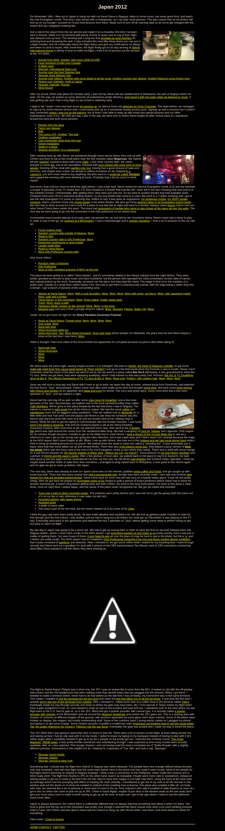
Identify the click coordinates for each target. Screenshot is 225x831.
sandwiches (37, 412)
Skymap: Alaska (47, 757)
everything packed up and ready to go (133, 533)
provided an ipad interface (116, 38)
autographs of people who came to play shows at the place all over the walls (143, 208)
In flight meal (46, 66)
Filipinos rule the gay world (92, 726)
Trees (41, 302)
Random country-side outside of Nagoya (62, 233)
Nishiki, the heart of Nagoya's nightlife (150, 366)
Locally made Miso (49, 245)
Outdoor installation (49, 137)
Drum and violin (101, 333)
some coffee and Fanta (147, 471)
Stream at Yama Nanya (52, 293)
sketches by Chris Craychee (139, 106)
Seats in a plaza (47, 146)
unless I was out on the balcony (67, 112)
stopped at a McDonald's (79, 220)
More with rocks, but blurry (140, 293)
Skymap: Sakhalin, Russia (53, 84)
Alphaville (127, 412)
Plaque (128, 309)
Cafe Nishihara (39, 406)
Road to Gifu (45, 236)
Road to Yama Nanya (51, 248)
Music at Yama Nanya (51, 320)
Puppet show (73, 320)
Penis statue (91, 299)
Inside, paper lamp (111, 299)
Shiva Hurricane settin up (53, 330)
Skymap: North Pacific (51, 754)
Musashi (118, 309)
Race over (119, 378)
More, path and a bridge (52, 296)
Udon (131, 508)
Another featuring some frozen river (169, 78)
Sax (61, 333)
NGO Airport (45, 87)
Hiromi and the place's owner (61, 455)
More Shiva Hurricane (78, 333)
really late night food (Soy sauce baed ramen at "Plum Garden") (68, 369)
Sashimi (44, 161)
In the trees (108, 306)
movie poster (82, 202)
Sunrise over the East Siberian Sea (59, 72)
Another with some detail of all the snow (87, 78)
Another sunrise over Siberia (129, 78)
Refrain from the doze (51, 125)
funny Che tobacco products (46, 424)
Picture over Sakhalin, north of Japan (60, 81)
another (184, 452)
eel (52, 164)
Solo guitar (44, 323)
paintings (64, 542)
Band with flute (47, 326)
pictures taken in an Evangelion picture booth (164, 202)
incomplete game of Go (90, 480)
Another (62, 134)
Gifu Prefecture (47, 266)
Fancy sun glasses (49, 128)
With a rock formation (87, 293)
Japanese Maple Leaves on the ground (61, 306)
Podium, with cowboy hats (141, 378)
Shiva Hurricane (47, 333)
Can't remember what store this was (59, 140)
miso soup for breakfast (103, 400)
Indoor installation (48, 143)
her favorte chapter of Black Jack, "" (101, 452)
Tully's (185, 701)
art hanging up (88, 106)
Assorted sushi (47, 502)
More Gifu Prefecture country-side (58, 251)
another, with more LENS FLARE (80, 59)
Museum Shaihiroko (113, 714)
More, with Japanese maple (173, 293)
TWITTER (59, 827)
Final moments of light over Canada (59, 63)
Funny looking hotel (50, 230)
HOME (34, 827)
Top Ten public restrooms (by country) (52, 726)
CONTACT (45, 827)
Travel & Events (54, 819)
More (91, 233)
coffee (125, 409)
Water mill (140, 309)
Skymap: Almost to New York (55, 760)
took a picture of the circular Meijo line (149, 434)
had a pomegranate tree (102, 474)
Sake (85, 161)
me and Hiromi (169, 452)
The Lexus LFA (47, 134)
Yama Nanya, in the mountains (56, 299)
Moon (151, 309)
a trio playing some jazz (133, 446)
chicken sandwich (139, 220)
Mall (40, 131)
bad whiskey (138, 459)
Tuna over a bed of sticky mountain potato (63, 493)
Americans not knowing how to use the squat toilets (163, 723)
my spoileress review (153, 199)
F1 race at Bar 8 (94, 378)
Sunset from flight (48, 59)
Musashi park (46, 309)
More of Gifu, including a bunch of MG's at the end (68, 269)
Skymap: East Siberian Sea (54, 75)
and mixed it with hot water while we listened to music (156, 97)
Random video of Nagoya (53, 263)
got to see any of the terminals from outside (65, 701)
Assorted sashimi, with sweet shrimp (60, 499)
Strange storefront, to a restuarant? (59, 149)
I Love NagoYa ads (98, 536)
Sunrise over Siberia (50, 78)
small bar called (125, 174)
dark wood (61, 409)
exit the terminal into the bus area (79, 698)
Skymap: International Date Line (57, 69)
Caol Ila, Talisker (150, 431)
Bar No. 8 (170, 375)
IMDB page (50, 742)
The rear (73, 134)
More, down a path (57, 302)
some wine (150, 387)
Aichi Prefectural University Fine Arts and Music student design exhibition (147, 539)
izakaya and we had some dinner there (163, 440)
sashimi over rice (80, 168)
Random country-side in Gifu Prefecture (61, 239)
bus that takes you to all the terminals (138, 698)
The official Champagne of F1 (65, 378)
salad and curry (93, 390)
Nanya (171, 205)
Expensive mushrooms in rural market (60, 242)
